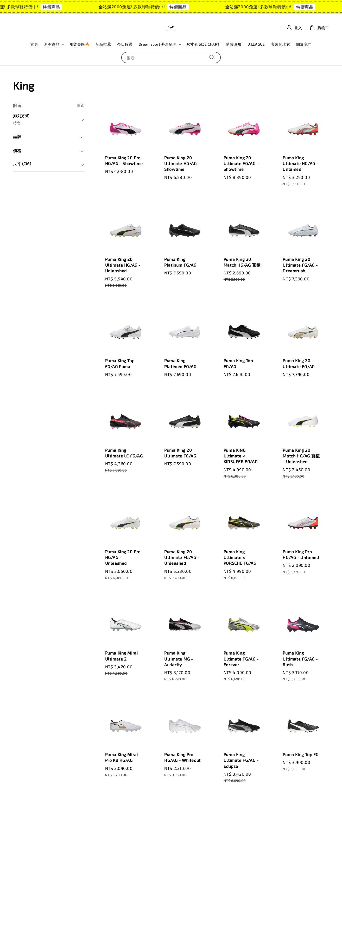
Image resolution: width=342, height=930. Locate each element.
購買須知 (233, 44)
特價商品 (60, 6)
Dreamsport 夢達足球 (157, 44)
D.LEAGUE (256, 44)
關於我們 (303, 44)
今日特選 (124, 44)
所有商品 (51, 44)
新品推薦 (103, 44)
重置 (80, 105)
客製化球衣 (280, 44)
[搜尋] (212, 57)
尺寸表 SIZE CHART (203, 44)
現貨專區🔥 (80, 44)
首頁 (34, 44)
